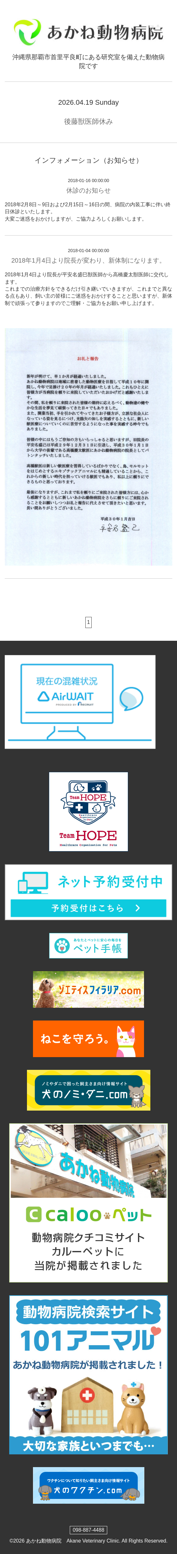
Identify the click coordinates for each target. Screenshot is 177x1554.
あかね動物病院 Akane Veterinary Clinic (72, 1540)
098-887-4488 (88, 1530)
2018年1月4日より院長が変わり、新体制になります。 (88, 260)
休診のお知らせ (88, 190)
